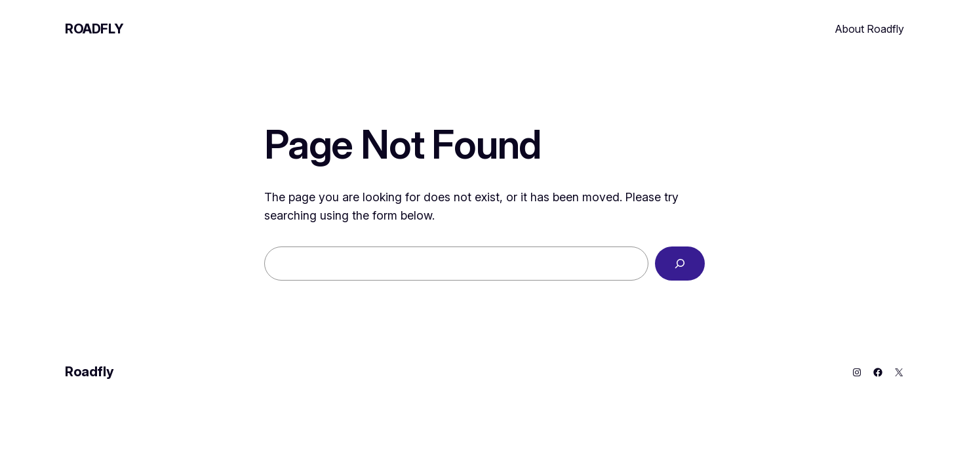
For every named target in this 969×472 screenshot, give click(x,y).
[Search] (680, 263)
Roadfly (94, 29)
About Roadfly (869, 28)
